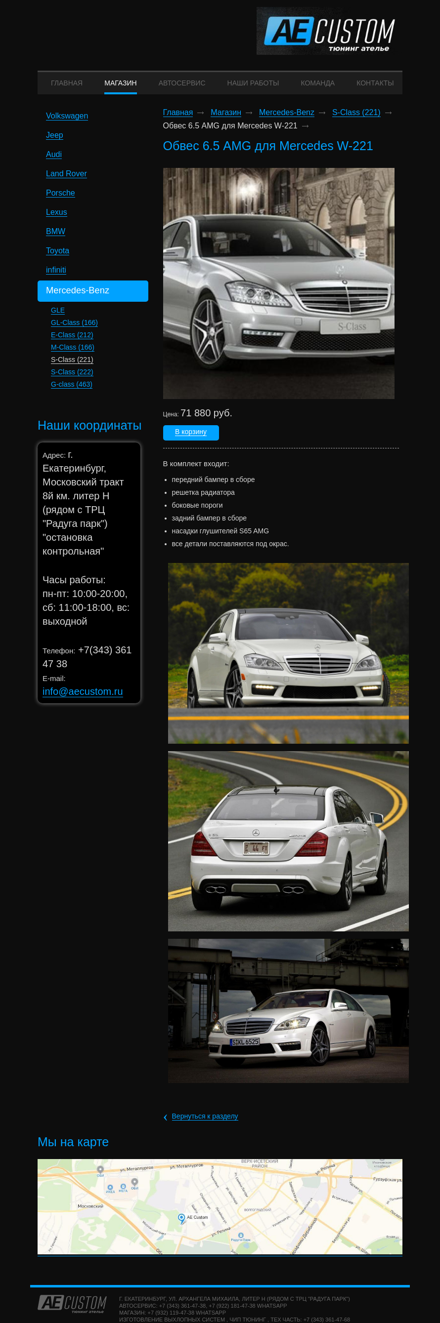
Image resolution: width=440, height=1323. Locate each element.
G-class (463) (71, 388)
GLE (58, 314)
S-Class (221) (72, 363)
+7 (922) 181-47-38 (232, 1310)
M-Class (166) (72, 351)
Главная (178, 117)
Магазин (226, 117)
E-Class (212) (72, 339)
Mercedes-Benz (286, 117)
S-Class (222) (72, 376)
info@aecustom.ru (83, 695)
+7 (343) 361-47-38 (182, 1310)
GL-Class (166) (74, 326)
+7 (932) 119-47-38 (171, 1317)
